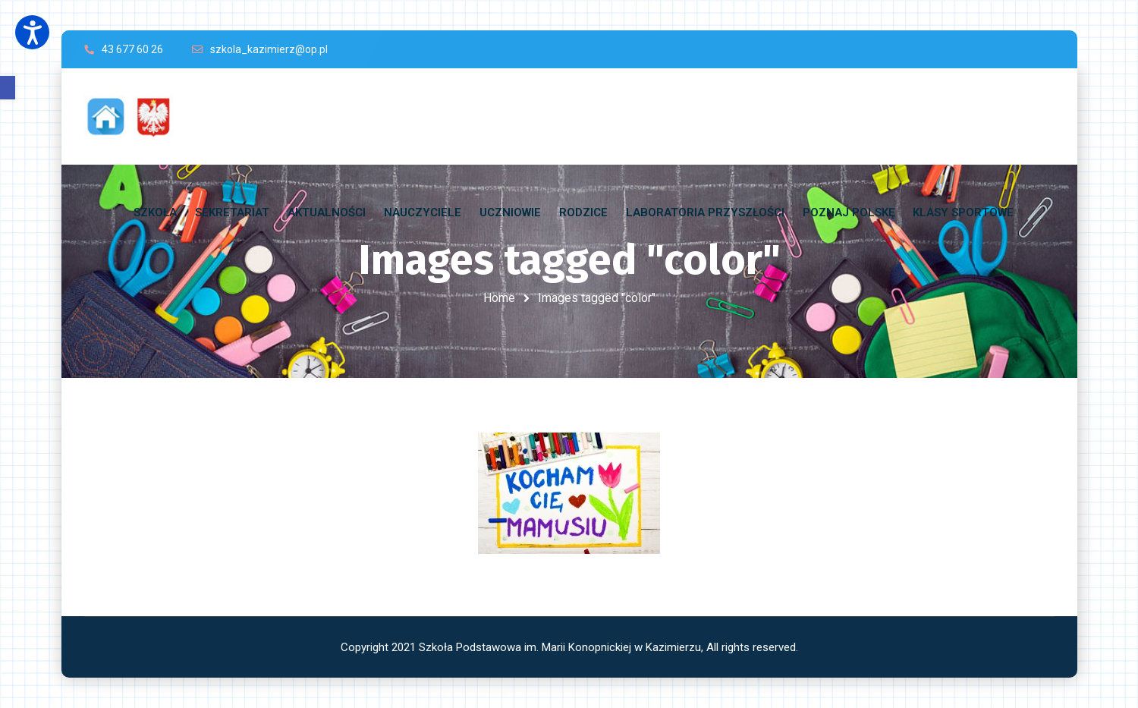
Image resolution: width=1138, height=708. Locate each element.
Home (499, 298)
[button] (7, 87)
